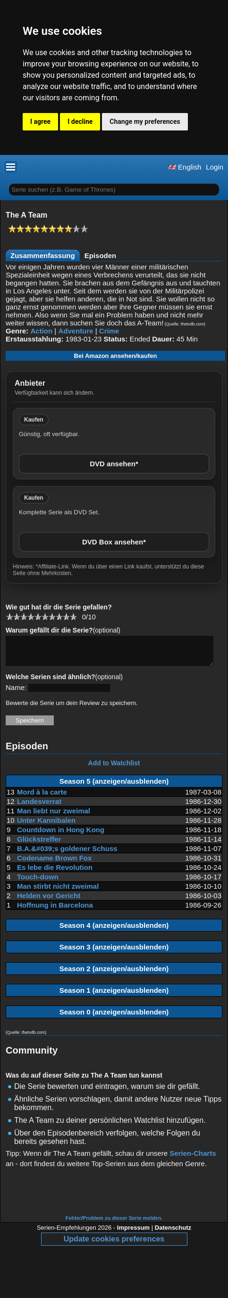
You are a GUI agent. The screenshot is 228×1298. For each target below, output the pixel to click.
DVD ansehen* (114, 464)
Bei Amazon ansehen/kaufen (115, 355)
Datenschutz (173, 1233)
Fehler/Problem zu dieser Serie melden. (114, 1223)
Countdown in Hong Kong (60, 835)
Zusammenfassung (42, 255)
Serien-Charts (192, 1159)
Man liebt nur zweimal (53, 816)
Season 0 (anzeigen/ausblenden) (114, 1018)
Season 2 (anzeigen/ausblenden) (114, 974)
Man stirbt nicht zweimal (58, 892)
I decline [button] (80, 121)
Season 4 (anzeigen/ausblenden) (114, 931)
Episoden (100, 255)
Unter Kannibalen (46, 826)
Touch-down (38, 882)
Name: (16, 693)
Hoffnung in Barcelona (55, 911)
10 (72, 616)
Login (214, 167)
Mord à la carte (42, 798)
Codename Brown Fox (54, 864)
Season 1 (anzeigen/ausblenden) (114, 996)
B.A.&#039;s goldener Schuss (67, 854)
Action (42, 331)
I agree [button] (40, 121)
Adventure (75, 331)
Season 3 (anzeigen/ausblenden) (114, 953)
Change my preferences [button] (145, 121)
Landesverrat (39, 807)
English (185, 167)
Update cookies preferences (114, 1245)
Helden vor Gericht (48, 901)
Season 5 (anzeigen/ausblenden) (114, 787)
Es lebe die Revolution (55, 873)
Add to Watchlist (114, 768)
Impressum (133, 1233)
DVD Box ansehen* (114, 542)
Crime (109, 331)
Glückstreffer (39, 845)
